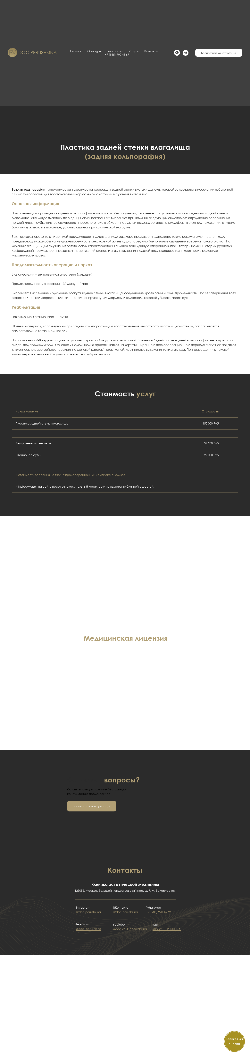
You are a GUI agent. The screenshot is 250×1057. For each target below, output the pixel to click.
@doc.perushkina (88, 912)
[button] (91, 806)
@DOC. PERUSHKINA (167, 929)
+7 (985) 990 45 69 (158, 912)
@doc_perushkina (88, 928)
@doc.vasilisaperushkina (130, 929)
